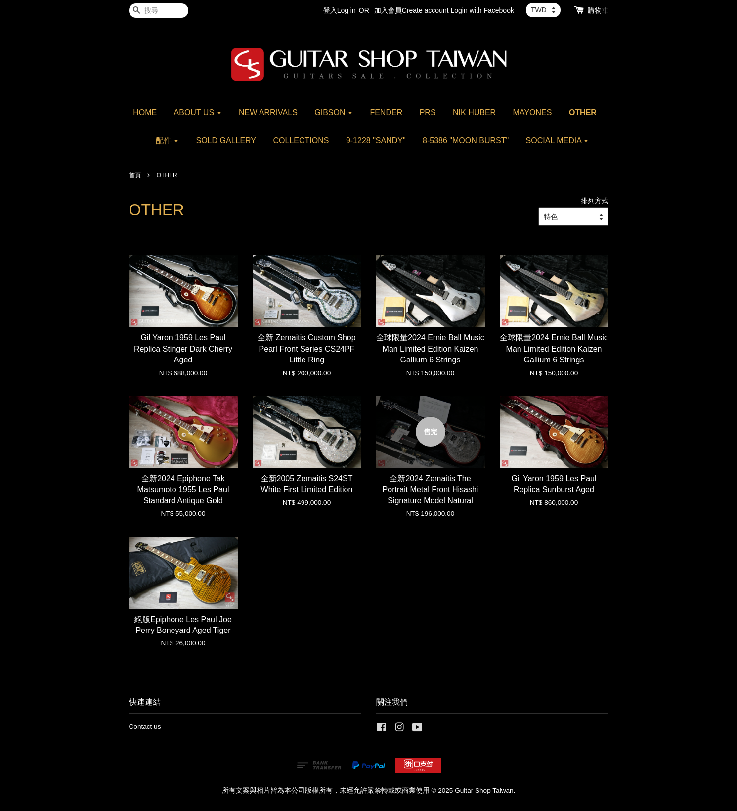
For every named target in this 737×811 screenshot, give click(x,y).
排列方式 (594, 201)
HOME (145, 112)
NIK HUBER (474, 112)
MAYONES (532, 112)
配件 (167, 140)
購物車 (598, 10)
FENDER (386, 112)
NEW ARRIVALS (268, 112)
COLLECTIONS (301, 140)
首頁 (135, 175)
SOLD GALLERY (226, 140)
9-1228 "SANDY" (376, 140)
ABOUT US (198, 112)
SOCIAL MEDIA (557, 140)
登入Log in (339, 10)
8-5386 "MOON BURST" (466, 140)
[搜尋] (158, 10)
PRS (428, 112)
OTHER (583, 112)
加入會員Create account (411, 10)
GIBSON (333, 112)
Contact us (145, 726)
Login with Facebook (482, 10)
